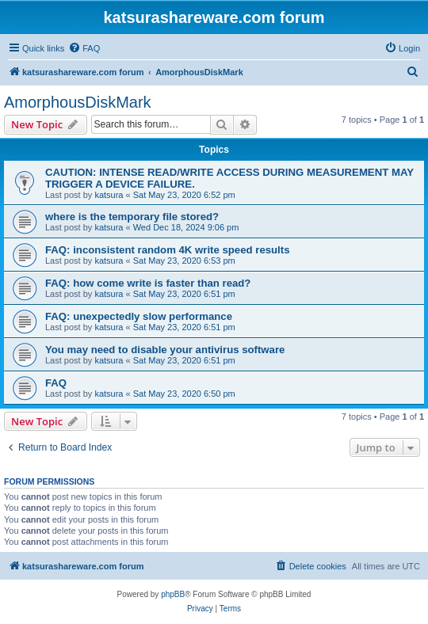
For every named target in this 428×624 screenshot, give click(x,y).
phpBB (173, 594)
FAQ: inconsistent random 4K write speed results (167, 250)
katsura (108, 195)
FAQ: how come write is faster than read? (147, 283)
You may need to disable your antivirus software (165, 350)
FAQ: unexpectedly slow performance (138, 316)
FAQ (56, 383)
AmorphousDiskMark (77, 102)
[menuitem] (84, 48)
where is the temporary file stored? (132, 217)
